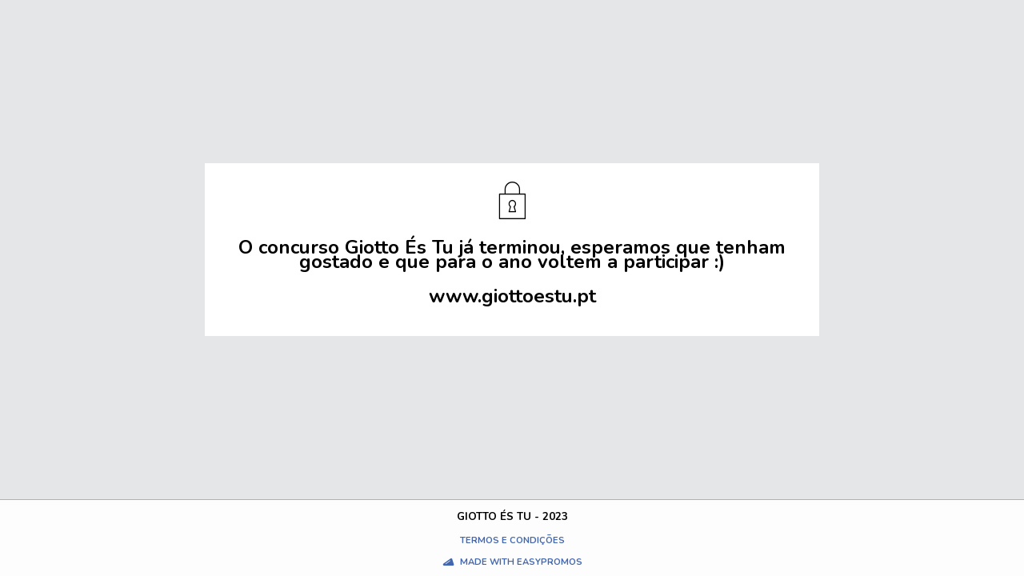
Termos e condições (512, 540)
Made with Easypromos (521, 562)
